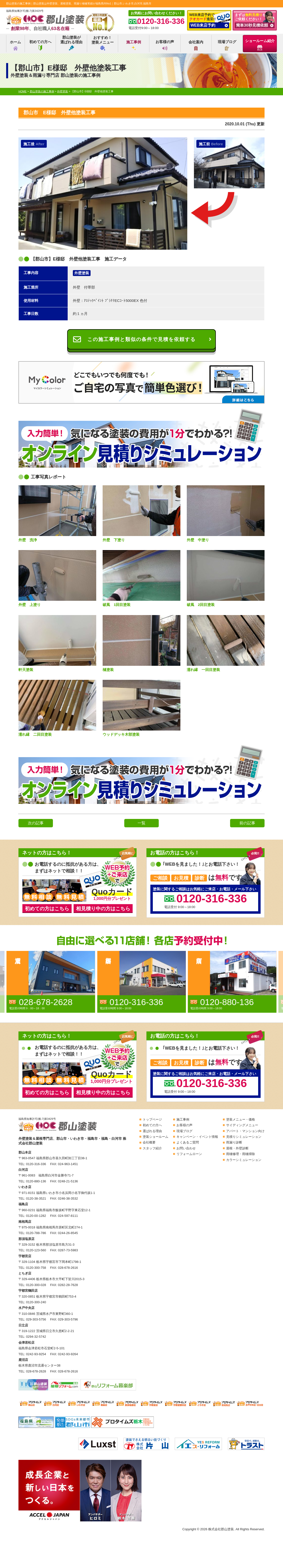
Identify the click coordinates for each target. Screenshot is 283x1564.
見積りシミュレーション (243, 1137)
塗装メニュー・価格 (240, 1119)
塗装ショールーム (155, 1137)
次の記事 (36, 823)
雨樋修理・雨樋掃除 (240, 1154)
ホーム (15, 45)
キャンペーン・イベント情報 (197, 1137)
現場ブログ (227, 45)
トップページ (152, 1119)
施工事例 (133, 45)
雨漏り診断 (234, 1142)
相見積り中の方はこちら (103, 908)
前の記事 (247, 823)
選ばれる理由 (152, 1131)
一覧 (141, 823)
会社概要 (149, 1142)
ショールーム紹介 (260, 44)
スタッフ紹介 (152, 1148)
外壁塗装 (81, 273)
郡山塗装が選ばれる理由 (71, 42)
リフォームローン (189, 1154)
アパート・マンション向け (245, 1131)
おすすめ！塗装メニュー (103, 42)
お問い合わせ (186, 1148)
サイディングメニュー (242, 1125)
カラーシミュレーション (243, 1160)
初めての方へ (40, 45)
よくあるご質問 (187, 1142)
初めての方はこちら (47, 908)
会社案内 (196, 45)
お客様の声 (165, 45)
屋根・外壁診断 (237, 1148)
